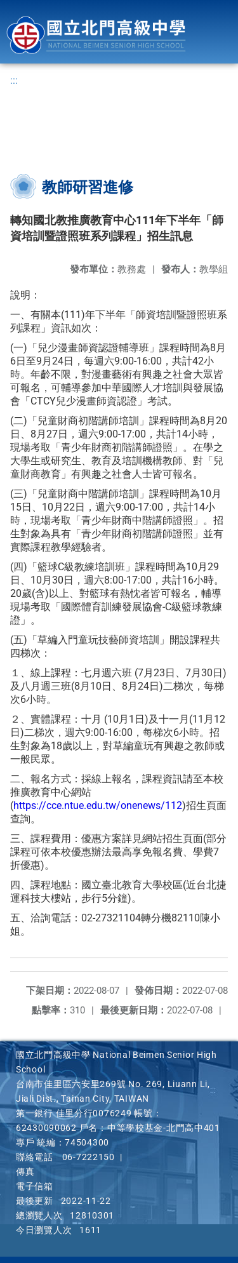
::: (14, 80)
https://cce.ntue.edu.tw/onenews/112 (97, 805)
